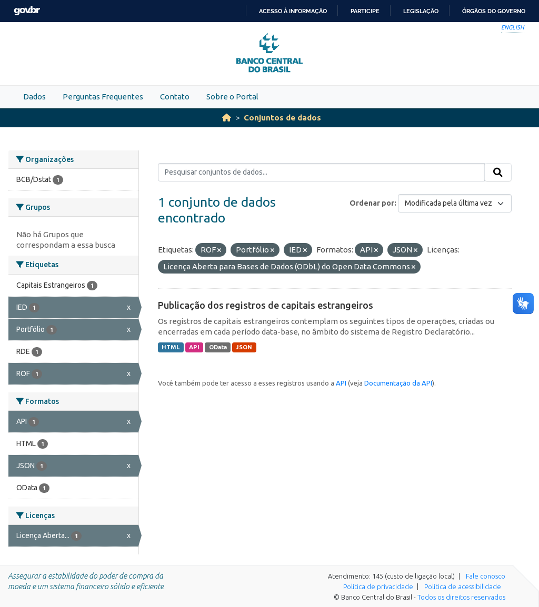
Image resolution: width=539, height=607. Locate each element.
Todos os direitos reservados (461, 597)
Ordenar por (372, 203)
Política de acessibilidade (462, 586)
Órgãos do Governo (493, 11)
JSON (244, 347)
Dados (34, 96)
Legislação (420, 11)
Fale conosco (485, 576)
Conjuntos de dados (282, 117)
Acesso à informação (293, 11)
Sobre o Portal (232, 96)
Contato (174, 96)
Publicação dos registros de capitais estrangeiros (265, 305)
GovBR (27, 11)
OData (218, 347)
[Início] (226, 117)
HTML (170, 347)
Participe (365, 11)
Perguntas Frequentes (103, 96)
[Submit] (498, 172)
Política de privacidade (378, 586)
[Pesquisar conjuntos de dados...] (321, 172)
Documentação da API (398, 383)
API (194, 347)
